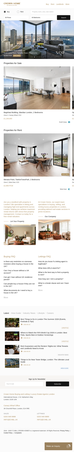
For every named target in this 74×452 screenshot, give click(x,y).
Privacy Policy (64, 431)
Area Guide (64, 368)
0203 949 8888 (10, 417)
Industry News (63, 355)
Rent (52, 4)
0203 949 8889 (43, 417)
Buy (47, 4)
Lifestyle (65, 328)
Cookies (33, 439)
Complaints (18, 433)
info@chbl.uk (11, 420)
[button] (47, 4)
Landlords (60, 4)
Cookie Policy (8, 433)
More (67, 4)
